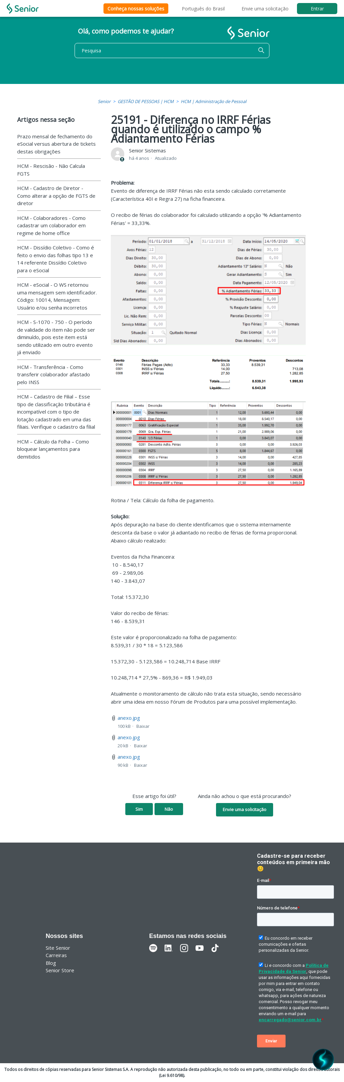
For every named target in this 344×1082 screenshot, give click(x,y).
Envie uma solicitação (265, 8)
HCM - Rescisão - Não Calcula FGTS (51, 169)
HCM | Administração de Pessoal (213, 101)
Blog (51, 962)
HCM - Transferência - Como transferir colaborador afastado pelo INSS (53, 374)
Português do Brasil (203, 8)
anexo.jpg (129, 717)
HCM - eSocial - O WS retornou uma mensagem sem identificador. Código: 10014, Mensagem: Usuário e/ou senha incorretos (57, 296)
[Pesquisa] (172, 50)
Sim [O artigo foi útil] (139, 809)
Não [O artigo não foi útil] (169, 809)
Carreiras (56, 955)
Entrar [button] (317, 8)
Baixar (142, 726)
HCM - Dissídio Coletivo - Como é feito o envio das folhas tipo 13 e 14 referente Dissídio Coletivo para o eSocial (55, 259)
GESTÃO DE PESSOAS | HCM (146, 101)
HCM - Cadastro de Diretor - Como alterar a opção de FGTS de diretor (56, 195)
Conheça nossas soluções (136, 8)
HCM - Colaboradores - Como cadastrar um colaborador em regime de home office (51, 225)
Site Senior (58, 947)
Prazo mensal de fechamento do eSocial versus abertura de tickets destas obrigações (56, 144)
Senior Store (60, 970)
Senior (104, 101)
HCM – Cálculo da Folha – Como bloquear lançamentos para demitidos (53, 449)
